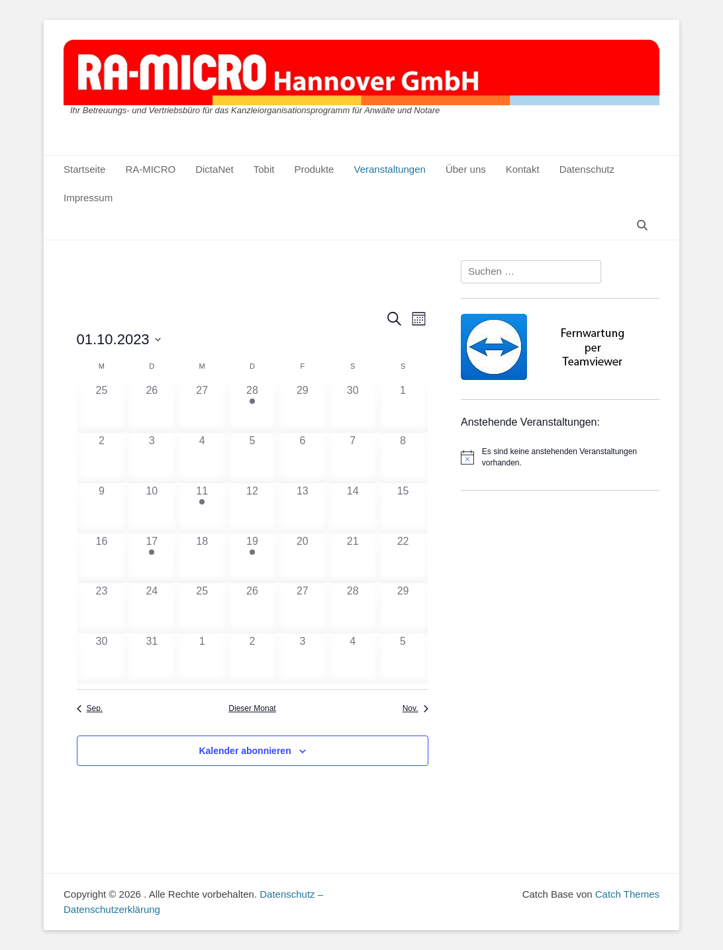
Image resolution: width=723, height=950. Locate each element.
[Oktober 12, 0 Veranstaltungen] (252, 508)
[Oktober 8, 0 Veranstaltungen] (403, 458)
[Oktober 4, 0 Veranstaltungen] (202, 458)
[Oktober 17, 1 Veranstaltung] (151, 559)
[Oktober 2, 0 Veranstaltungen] (102, 458)
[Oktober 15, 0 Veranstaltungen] (403, 508)
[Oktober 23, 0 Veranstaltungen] (102, 608)
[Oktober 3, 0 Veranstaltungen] (151, 458)
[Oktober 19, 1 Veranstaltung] (252, 559)
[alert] (560, 457)
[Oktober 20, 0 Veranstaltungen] (302, 559)
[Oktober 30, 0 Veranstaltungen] (102, 659)
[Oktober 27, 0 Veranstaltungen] (302, 608)
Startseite (84, 169)
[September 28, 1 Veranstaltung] (252, 408)
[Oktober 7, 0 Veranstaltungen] (353, 458)
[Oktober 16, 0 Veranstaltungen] (102, 559)
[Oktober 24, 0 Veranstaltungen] (151, 608)
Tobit (264, 169)
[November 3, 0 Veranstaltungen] (302, 659)
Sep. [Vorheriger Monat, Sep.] (90, 708)
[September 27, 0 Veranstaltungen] (202, 408)
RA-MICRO (150, 169)
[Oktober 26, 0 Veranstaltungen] (252, 608)
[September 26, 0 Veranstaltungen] (151, 408)
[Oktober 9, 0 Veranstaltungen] (102, 508)
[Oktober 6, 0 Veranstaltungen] (302, 458)
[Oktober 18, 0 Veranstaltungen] (202, 559)
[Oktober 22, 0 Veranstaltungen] (403, 559)
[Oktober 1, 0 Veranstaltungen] (403, 408)
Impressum (88, 197)
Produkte (314, 169)
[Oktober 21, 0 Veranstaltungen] (353, 559)
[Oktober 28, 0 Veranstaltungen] (353, 608)
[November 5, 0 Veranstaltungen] (403, 659)
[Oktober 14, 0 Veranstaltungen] (353, 508)
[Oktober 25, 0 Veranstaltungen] (202, 608)
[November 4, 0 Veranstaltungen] (353, 659)
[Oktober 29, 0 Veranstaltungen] (403, 608)
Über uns (466, 169)
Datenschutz (586, 169)
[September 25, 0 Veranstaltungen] (102, 408)
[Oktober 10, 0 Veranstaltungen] (151, 508)
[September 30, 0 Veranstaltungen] (353, 408)
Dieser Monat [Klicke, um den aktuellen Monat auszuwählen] (251, 708)
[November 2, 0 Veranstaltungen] (252, 659)
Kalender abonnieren (245, 750)
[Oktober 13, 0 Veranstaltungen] (302, 508)
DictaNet (214, 169)
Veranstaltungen (389, 169)
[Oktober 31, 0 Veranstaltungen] (151, 659)
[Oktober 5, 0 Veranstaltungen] (252, 458)
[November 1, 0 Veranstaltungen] (202, 659)
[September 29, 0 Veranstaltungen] (302, 408)
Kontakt (523, 169)
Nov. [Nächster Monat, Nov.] (415, 708)
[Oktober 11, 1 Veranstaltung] (202, 508)
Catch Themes (627, 894)
